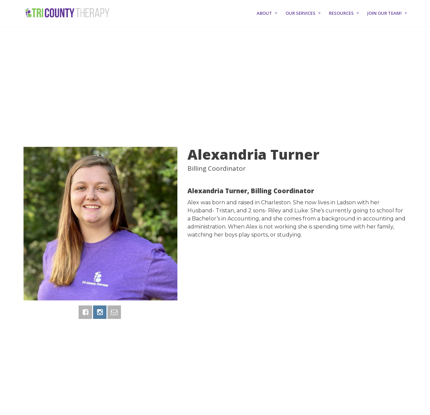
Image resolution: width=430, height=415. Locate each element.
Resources (341, 13)
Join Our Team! (384, 13)
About (264, 13)
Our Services (300, 13)
